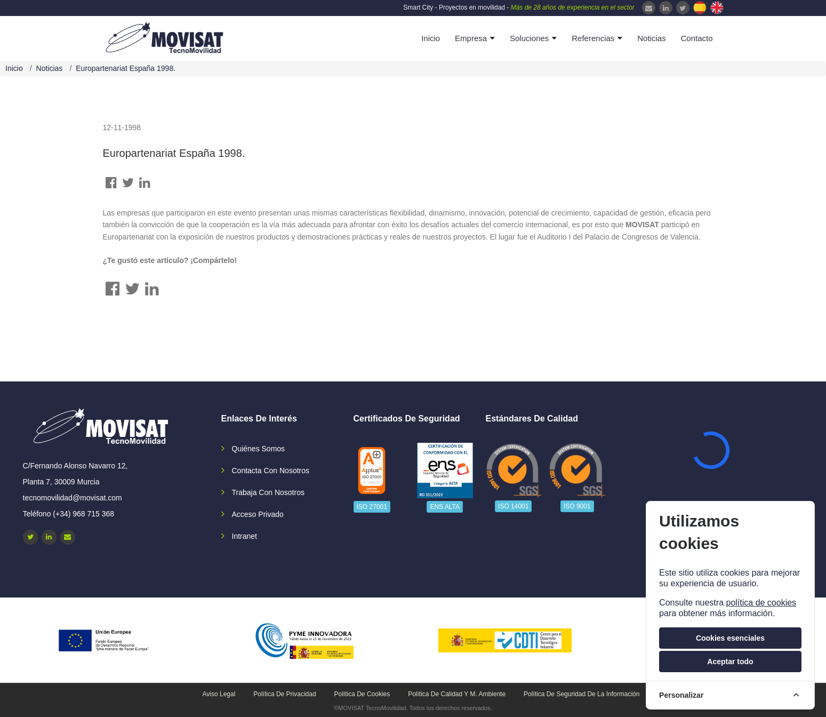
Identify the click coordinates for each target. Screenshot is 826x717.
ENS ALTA (445, 507)
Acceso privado (258, 514)
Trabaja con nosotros (268, 492)
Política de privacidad (284, 694)
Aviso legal (219, 694)
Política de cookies (362, 694)
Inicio (430, 38)
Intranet (244, 536)
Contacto (696, 38)
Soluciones (529, 38)
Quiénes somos (258, 448)
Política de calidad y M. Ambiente (457, 694)
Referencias (593, 38)
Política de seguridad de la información (581, 694)
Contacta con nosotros (271, 470)
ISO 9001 (577, 506)
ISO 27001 (372, 507)
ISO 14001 (513, 506)
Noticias (651, 38)
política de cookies (761, 602)
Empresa (471, 38)
